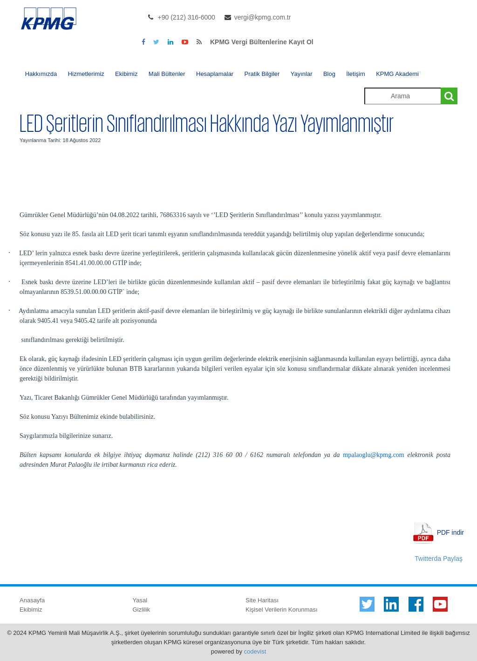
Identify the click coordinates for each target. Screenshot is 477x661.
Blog (329, 73)
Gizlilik (141, 609)
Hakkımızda (41, 73)
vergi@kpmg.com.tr (262, 17)
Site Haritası (262, 600)
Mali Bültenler (167, 73)
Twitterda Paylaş (439, 558)
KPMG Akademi (397, 73)
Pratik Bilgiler (262, 73)
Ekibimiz (126, 73)
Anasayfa (32, 600)
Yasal (140, 600)
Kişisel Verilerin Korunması (281, 609)
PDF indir (450, 532)
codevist (255, 651)
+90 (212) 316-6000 (186, 17)
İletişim (355, 73)
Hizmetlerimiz (86, 73)
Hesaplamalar (214, 73)
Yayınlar (302, 73)
